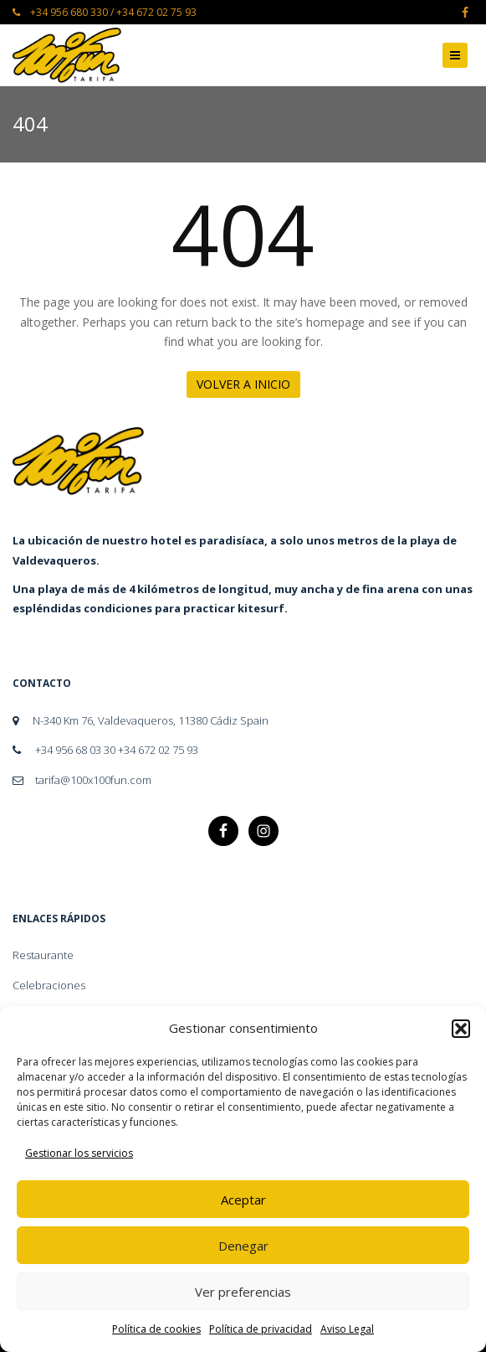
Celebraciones (49, 985)
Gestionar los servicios (79, 1153)
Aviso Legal (347, 1329)
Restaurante (43, 954)
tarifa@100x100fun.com (82, 779)
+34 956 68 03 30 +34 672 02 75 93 (105, 749)
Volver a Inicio (243, 384)
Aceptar (243, 1199)
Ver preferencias (243, 1291)
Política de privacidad (260, 1329)
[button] (461, 1028)
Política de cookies (156, 1329)
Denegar (243, 1245)
